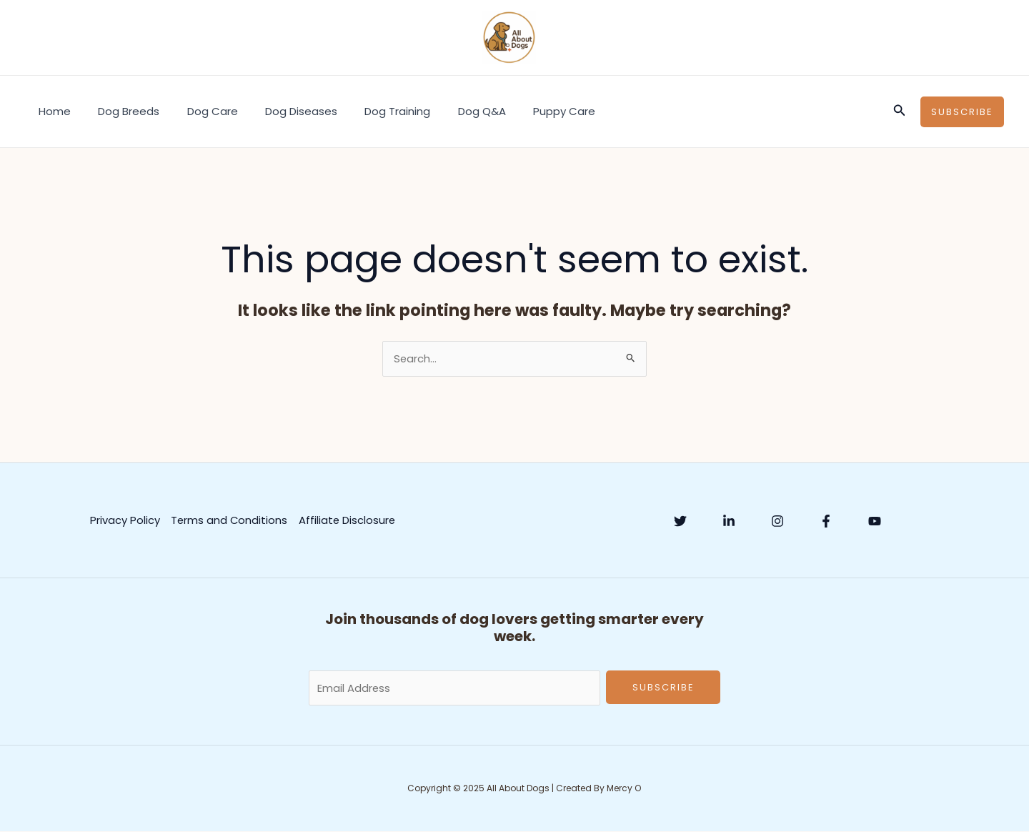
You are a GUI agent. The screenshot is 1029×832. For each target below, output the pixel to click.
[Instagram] (777, 521)
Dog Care (197, 111)
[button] (899, 111)
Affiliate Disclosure (348, 520)
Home (52, 111)
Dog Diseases (280, 111)
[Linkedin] (728, 521)
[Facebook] (826, 521)
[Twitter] (680, 521)
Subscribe (663, 688)
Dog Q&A (449, 111)
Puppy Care (525, 111)
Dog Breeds (120, 111)
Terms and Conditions (229, 520)
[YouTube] (874, 521)
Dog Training (371, 111)
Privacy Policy (124, 520)
